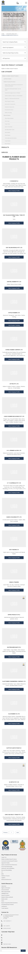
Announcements (5, 889)
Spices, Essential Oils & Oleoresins (9, 864)
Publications (4, 906)
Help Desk (3, 886)
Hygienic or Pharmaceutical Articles (12, 98)
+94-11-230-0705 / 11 (7, 920)
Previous (5, 832)
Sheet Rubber (7, 135)
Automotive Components (10, 104)
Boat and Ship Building (6, 870)
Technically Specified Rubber (11, 138)
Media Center (4, 899)
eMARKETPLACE (4, 893)
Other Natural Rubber (9, 118)
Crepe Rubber (8, 140)
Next (18, 832)
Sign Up (23, 950)
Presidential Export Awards (7, 904)
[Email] (11, 951)
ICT (2, 872)
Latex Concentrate (8, 126)
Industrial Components (9, 106)
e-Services (17, 2)
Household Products (9, 109)
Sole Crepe (7, 121)
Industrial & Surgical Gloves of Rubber (12, 92)
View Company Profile (14, 190)
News (2, 901)
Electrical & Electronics (6, 879)
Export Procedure (5, 895)
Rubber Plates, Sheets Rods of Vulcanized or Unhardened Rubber (14, 85)
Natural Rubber (7, 115)
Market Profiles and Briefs (7, 897)
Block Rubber (7, 143)
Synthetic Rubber (7, 78)
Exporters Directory (11, 33)
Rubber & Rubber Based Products (10, 76)
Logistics (3, 877)
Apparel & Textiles (5, 863)
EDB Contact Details (5, 891)
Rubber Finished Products (9, 81)
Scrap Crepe (7, 123)
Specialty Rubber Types (9, 129)
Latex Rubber (7, 132)
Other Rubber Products (9, 101)
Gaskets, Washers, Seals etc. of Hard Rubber (14, 95)
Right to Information (5, 888)
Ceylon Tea (3, 857)
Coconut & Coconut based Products (9, 861)
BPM (2, 874)
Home (2, 33)
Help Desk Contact (7, 944)
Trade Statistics (4, 908)
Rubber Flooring (8, 112)
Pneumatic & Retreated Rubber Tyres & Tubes (13, 89)
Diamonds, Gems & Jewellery (7, 868)
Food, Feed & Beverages (6, 866)
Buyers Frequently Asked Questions (9, 902)
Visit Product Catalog (14, 325)
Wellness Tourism (5, 875)
